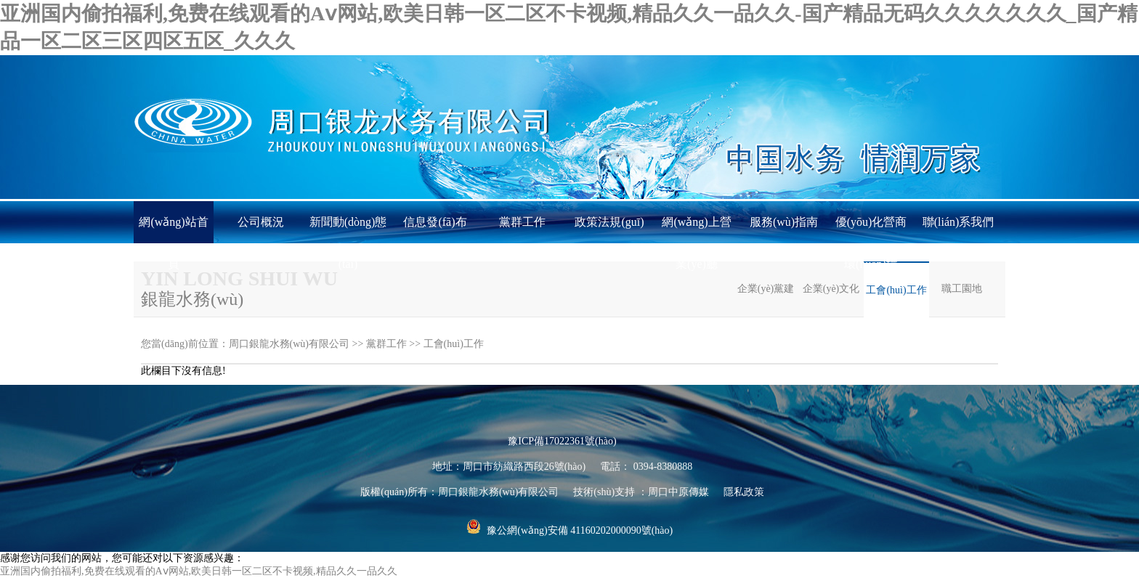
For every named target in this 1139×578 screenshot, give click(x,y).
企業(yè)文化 (831, 288)
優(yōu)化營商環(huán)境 (871, 229)
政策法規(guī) (609, 222)
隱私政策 (743, 492)
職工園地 (961, 288)
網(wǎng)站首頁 (173, 229)
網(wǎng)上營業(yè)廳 (696, 229)
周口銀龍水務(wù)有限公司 (289, 343)
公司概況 (261, 222)
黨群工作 (522, 222)
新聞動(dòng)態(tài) (348, 229)
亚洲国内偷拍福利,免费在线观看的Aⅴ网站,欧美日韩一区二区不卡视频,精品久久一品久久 (198, 571)
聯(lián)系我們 (958, 222)
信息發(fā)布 (434, 222)
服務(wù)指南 (784, 222)
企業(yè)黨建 (766, 288)
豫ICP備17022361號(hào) (562, 441)
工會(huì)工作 (896, 290)
